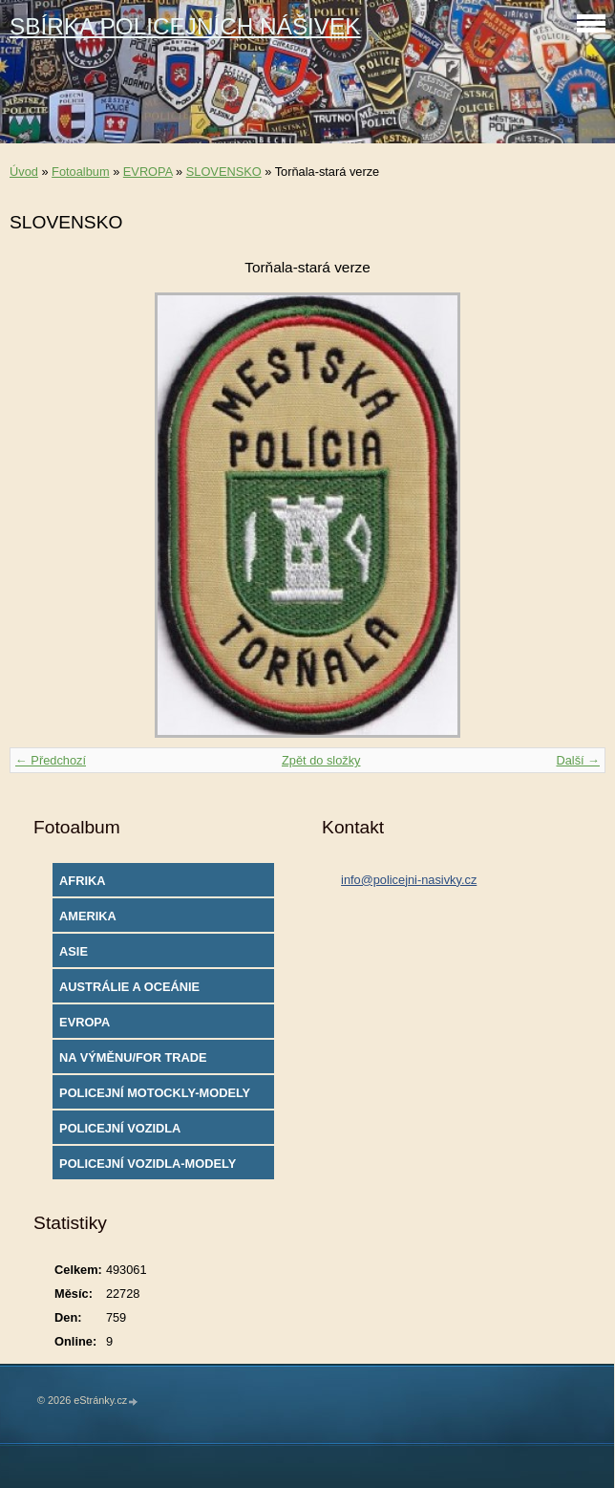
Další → (578, 760)
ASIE (73, 951)
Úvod (24, 171)
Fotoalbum (80, 171)
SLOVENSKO (224, 171)
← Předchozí (50, 760)
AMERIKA (88, 916)
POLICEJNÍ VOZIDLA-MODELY (147, 1163)
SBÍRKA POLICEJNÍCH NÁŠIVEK (185, 26)
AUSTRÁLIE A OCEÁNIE (129, 987)
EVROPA (148, 171)
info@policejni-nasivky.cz (409, 880)
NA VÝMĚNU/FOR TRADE (133, 1057)
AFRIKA (82, 880)
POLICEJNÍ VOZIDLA (119, 1128)
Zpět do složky (321, 760)
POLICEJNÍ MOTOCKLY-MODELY (154, 1093)
